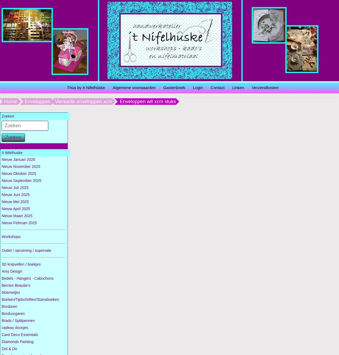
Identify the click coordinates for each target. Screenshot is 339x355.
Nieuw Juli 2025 (15, 187)
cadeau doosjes (15, 327)
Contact (217, 87)
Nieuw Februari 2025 (19, 223)
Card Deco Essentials (20, 335)
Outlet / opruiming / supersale (26, 250)
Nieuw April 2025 (16, 209)
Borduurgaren (13, 313)
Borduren (9, 306)
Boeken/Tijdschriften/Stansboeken (30, 299)
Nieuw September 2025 (21, 180)
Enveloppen (37, 101)
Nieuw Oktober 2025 (19, 173)
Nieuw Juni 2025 (16, 195)
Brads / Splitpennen (18, 320)
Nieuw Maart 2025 (17, 216)
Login (198, 87)
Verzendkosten (265, 87)
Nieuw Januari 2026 (18, 159)
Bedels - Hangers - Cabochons (27, 278)
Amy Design (12, 271)
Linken (238, 87)
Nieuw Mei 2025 (15, 202)
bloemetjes (11, 292)
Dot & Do (9, 349)
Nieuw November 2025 (21, 166)
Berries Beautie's (16, 285)
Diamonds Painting (18, 342)
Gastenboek (174, 87)
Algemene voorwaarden (134, 87)
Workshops (11, 237)
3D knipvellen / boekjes (21, 264)
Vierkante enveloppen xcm (83, 101)
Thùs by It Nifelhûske (86, 87)
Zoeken (13, 137)
